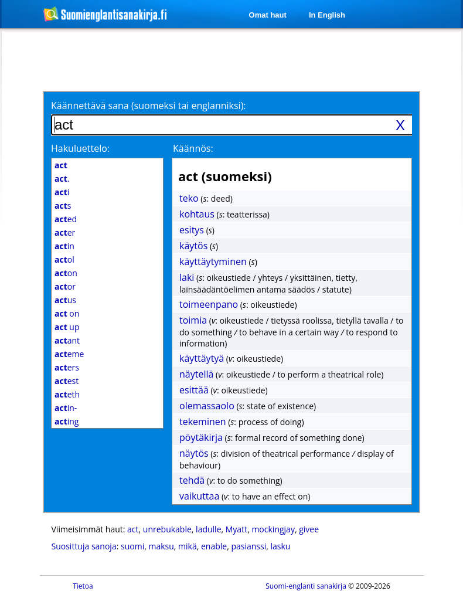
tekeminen (202, 421)
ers (67, 367)
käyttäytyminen (213, 261)
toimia (193, 320)
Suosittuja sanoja (84, 546)
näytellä (196, 374)
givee (309, 529)
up (67, 326)
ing (67, 421)
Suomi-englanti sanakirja (305, 586)
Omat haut (268, 15)
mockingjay (273, 529)
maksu (160, 546)
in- (66, 407)
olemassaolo (206, 405)
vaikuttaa (199, 496)
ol (64, 259)
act (132, 529)
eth (67, 394)
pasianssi (248, 546)
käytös (193, 245)
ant (67, 340)
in (64, 246)
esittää (194, 389)
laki (186, 277)
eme (69, 353)
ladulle (208, 529)
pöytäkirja (201, 437)
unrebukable (167, 529)
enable (214, 546)
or (65, 286)
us (65, 299)
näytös (194, 453)
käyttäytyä (201, 358)
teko (189, 198)
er (65, 232)
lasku (281, 546)
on (66, 272)
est (67, 380)
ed (66, 219)
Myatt (236, 529)
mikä (187, 546)
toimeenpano (208, 304)
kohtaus (197, 214)
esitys (191, 229)
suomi (132, 546)
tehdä (192, 480)
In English (327, 15)
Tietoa (83, 586)
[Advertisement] (145, 59)
